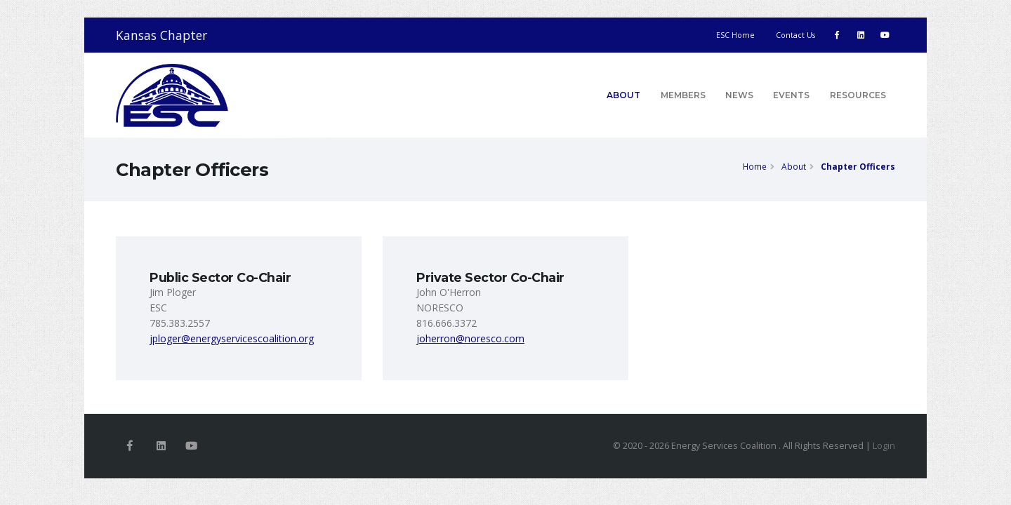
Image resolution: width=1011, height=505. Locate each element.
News (739, 95)
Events (791, 95)
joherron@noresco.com (470, 338)
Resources (858, 95)
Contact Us (795, 35)
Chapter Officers (858, 166)
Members (683, 95)
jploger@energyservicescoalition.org (232, 338)
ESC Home (735, 35)
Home (755, 166)
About (623, 95)
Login (884, 446)
